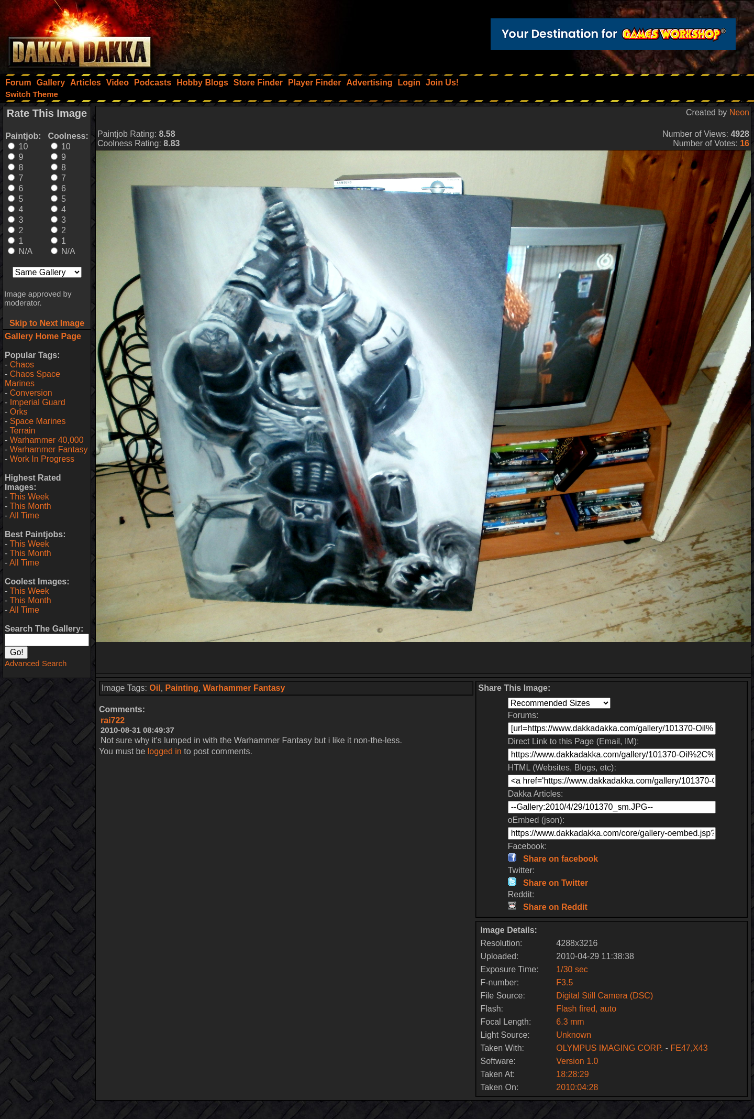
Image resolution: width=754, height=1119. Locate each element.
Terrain (22, 430)
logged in (165, 751)
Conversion (31, 392)
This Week (29, 496)
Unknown (573, 1034)
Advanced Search (35, 663)
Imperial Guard (37, 402)
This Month (30, 506)
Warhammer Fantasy (49, 449)
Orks (19, 411)
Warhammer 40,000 (47, 440)
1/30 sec (571, 969)
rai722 (113, 720)
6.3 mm (570, 1021)
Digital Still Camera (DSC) (604, 995)
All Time (24, 515)
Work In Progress (42, 458)
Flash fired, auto (586, 1008)
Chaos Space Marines (32, 379)
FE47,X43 (688, 1048)
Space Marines (38, 421)
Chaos (22, 364)
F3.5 (564, 982)
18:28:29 (572, 1074)
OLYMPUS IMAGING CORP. (610, 1048)
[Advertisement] (423, 657)
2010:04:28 (577, 1087)
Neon (739, 112)
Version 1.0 (577, 1061)
